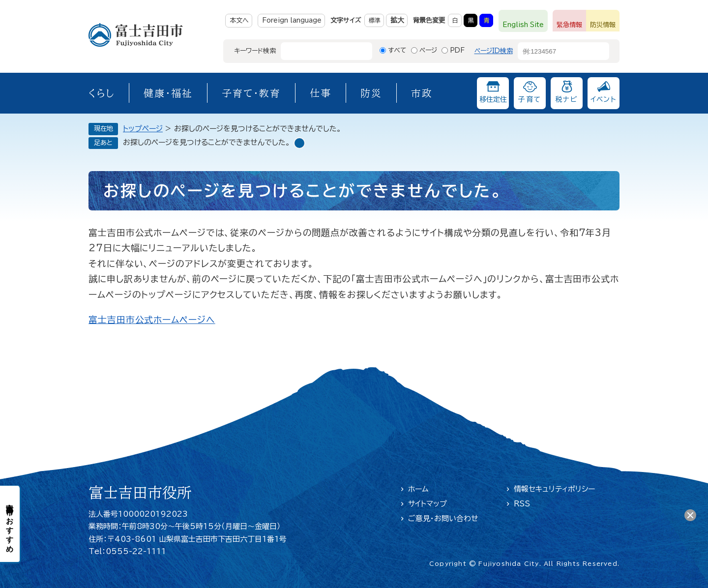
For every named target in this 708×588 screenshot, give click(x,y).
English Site (523, 25)
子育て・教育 (251, 93)
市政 (422, 93)
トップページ (143, 128)
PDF (457, 50)
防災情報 (603, 25)
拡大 (397, 20)
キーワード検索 (255, 51)
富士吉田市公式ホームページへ (151, 319)
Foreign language (292, 20)
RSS (522, 503)
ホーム (418, 489)
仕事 (320, 93)
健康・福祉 (168, 93)
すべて (397, 50)
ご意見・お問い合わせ (443, 518)
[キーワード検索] (317, 51)
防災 (371, 93)
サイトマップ (427, 503)
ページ (428, 50)
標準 (375, 20)
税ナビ (567, 99)
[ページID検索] (554, 51)
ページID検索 (493, 51)
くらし (101, 93)
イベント (603, 99)
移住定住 (493, 99)
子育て (529, 99)
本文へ (239, 20)
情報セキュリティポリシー (554, 489)
